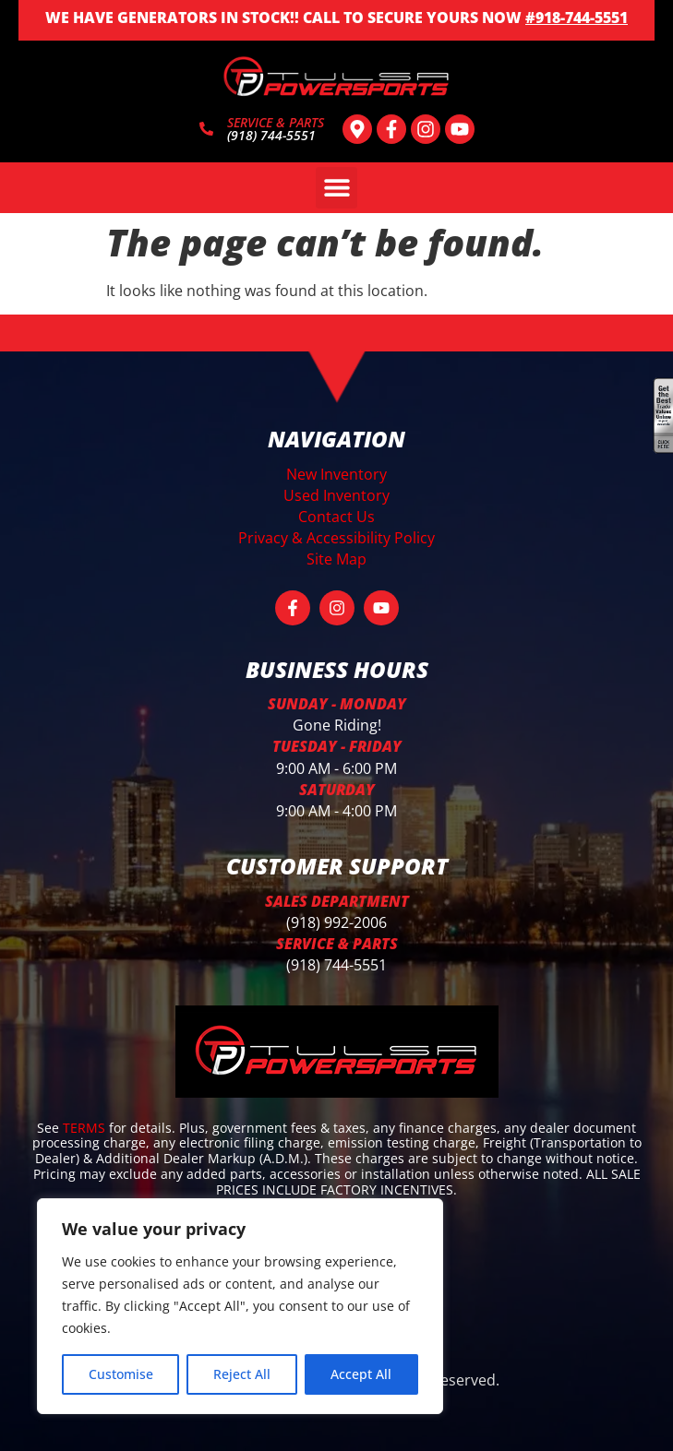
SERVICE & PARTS (275, 122)
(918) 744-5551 (336, 965)
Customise (121, 1374)
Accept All (360, 1374)
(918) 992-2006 (336, 922)
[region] (240, 1306)
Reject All (241, 1374)
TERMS (86, 1127)
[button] (336, 187)
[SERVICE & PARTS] (206, 129)
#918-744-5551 (576, 17)
